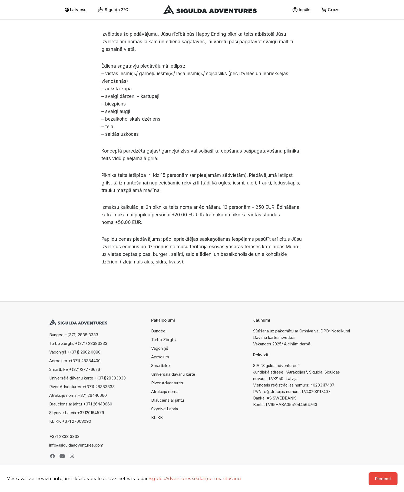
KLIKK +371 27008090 (70, 421)
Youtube (62, 456)
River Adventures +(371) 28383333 (82, 386)
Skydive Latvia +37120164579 (76, 412)
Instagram (72, 456)
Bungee (158, 330)
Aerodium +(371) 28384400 (75, 360)
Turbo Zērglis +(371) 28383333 (78, 343)
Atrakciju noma (164, 391)
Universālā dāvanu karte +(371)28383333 (87, 378)
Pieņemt (383, 478)
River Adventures (167, 382)
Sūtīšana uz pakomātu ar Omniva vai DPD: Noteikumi (301, 330)
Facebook (52, 456)
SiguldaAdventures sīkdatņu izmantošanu (195, 478)
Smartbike (160, 365)
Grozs (330, 9)
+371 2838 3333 (64, 436)
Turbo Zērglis (163, 339)
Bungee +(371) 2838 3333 (73, 334)
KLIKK (157, 417)
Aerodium (160, 356)
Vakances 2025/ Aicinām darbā (281, 343)
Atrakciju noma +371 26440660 (78, 395)
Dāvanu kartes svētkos (274, 337)
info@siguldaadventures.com (76, 445)
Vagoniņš (159, 348)
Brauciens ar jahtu (167, 400)
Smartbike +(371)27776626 (74, 369)
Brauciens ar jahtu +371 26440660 (80, 404)
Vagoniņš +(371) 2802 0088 (75, 352)
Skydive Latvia (164, 408)
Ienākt (301, 9)
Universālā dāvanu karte (173, 374)
